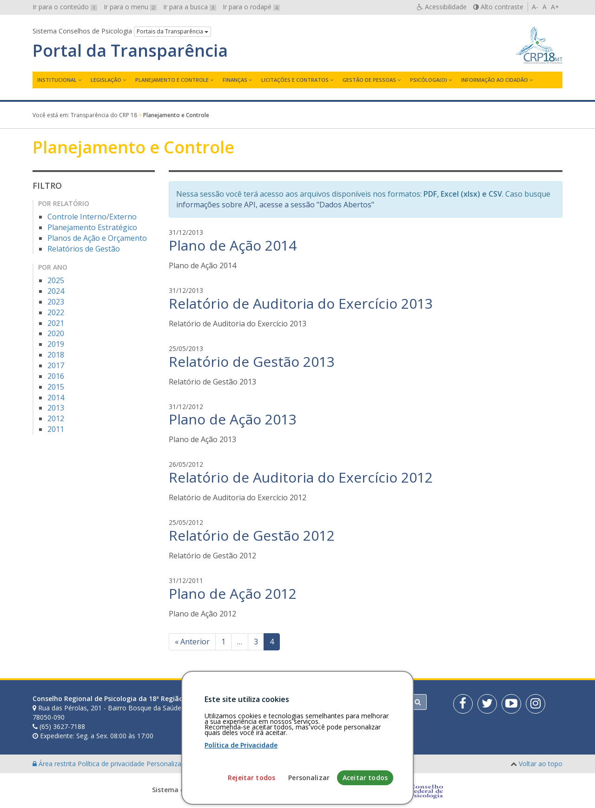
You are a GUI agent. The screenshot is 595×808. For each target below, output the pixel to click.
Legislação (106, 79)
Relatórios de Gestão (83, 249)
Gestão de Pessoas (369, 79)
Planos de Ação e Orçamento (97, 238)
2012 (55, 418)
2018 (55, 355)
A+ (555, 6)
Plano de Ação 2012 (233, 593)
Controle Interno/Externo (92, 217)
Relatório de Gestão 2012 (252, 535)
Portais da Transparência (172, 31)
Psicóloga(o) (428, 79)
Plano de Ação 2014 (233, 245)
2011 (55, 429)
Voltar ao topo (540, 763)
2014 (55, 397)
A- (535, 6)
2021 (55, 323)
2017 (55, 365)
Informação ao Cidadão (494, 79)
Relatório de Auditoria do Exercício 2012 (301, 477)
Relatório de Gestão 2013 (252, 361)
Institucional (57, 79)
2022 (55, 312)
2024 (55, 291)
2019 (55, 344)
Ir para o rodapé (251, 6)
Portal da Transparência (130, 50)
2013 (55, 408)
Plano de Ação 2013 (233, 419)
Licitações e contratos (295, 79)
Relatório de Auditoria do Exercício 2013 (301, 303)
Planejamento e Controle (172, 79)
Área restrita (55, 763)
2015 (55, 387)
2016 (55, 376)
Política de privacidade (112, 763)
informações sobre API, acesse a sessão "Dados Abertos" (275, 204)
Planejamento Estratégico (92, 227)
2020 (55, 333)
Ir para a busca (189, 6)
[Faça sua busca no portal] (334, 702)
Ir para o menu (130, 6)
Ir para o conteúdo (65, 6)
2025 (55, 280)
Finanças (235, 79)
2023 (55, 302)
